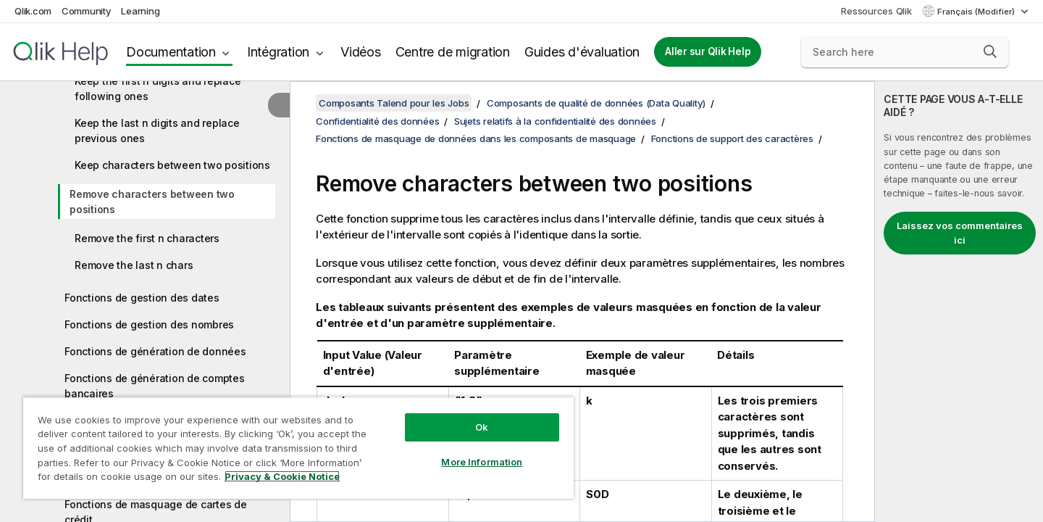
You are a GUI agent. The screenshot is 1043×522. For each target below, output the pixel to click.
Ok (481, 427)
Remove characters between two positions (152, 201)
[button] (990, 51)
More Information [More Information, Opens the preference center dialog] (481, 462)
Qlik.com (32, 11)
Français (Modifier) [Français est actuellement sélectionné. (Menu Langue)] (977, 12)
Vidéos (360, 51)
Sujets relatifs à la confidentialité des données (555, 121)
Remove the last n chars (134, 265)
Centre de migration (452, 51)
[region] (298, 448)
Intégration (278, 51)
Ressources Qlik (876, 11)
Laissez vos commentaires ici (960, 233)
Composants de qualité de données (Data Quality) (596, 103)
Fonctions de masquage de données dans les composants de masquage (476, 138)
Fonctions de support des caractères (732, 138)
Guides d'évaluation (582, 51)
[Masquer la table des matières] (279, 105)
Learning (140, 11)
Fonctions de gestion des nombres (149, 324)
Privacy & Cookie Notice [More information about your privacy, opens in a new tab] (282, 476)
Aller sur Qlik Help (707, 51)
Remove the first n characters (147, 238)
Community (87, 11)
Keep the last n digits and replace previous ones (157, 130)
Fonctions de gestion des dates (141, 297)
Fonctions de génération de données (155, 351)
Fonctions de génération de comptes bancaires (154, 385)
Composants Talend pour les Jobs (394, 103)
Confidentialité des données (377, 121)
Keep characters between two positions (172, 165)
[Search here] (904, 52)
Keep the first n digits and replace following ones (157, 88)
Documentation (171, 51)
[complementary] (959, 301)
